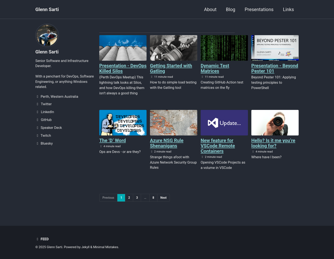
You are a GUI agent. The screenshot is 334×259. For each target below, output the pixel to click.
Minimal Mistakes (106, 247)
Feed (42, 239)
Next (163, 197)
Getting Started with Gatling (171, 68)
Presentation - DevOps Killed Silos (119, 68)
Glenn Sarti (47, 9)
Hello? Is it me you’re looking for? (273, 143)
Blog (230, 9)
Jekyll (86, 247)
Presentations (259, 9)
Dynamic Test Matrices (215, 68)
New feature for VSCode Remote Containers (218, 146)
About (210, 9)
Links (288, 9)
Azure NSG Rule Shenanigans (166, 143)
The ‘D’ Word (112, 140)
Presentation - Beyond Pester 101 (274, 68)
